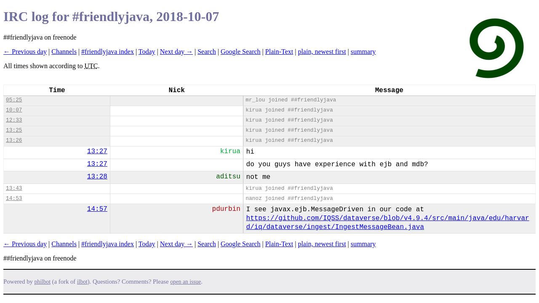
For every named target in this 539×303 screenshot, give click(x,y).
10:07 (14, 110)
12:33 (14, 120)
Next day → (176, 51)
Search (206, 51)
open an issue (185, 282)
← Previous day (25, 51)
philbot (43, 282)
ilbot (82, 282)
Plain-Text (279, 51)
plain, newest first (322, 51)
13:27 (97, 151)
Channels (64, 51)
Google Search (241, 51)
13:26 (14, 140)
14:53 (14, 198)
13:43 (14, 188)
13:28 (97, 177)
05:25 (14, 100)
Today (147, 51)
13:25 (14, 130)
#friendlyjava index (107, 51)
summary (363, 51)
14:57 (97, 209)
